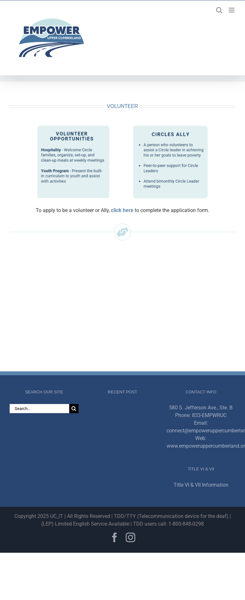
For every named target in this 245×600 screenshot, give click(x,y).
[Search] (73, 408)
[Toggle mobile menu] (232, 10)
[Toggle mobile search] (219, 10)
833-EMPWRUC (209, 415)
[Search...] (39, 408)
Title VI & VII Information (201, 485)
